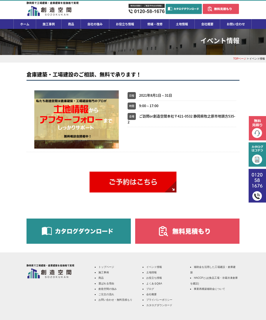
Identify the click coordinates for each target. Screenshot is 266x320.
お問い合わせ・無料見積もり (115, 299)
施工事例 (49, 24)
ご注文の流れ (106, 294)
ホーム (24, 24)
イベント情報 (154, 267)
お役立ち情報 (125, 24)
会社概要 (207, 24)
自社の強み (95, 24)
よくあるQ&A (154, 283)
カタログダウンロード (159, 305)
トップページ (106, 267)
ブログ (150, 288)
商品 (71, 24)
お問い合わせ (236, 24)
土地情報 (182, 24)
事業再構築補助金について (209, 288)
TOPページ (239, 58)
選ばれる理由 (106, 283)
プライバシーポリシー (159, 299)
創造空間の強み (107, 288)
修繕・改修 (155, 24)
